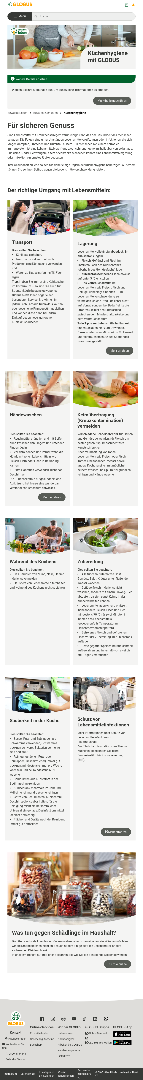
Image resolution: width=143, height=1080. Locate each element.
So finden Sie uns (15, 1059)
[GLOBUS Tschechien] (98, 1041)
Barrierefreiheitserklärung (84, 1074)
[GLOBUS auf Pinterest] (64, 1019)
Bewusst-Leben (17, 113)
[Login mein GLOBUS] (133, 5)
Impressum (10, 1073)
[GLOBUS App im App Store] (123, 1034)
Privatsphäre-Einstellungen (47, 1074)
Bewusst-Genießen (45, 113)
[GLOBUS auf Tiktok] (85, 1019)
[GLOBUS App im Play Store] (122, 1042)
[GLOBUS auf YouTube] (75, 1019)
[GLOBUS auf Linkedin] (96, 1019)
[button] (20, 16)
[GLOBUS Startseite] (20, 5)
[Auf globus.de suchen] (85, 16)
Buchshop (36, 1044)
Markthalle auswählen (112, 100)
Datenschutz (27, 1073)
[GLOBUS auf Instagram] (54, 1019)
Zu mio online (118, 964)
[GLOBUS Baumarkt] (97, 1034)
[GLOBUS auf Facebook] (43, 1019)
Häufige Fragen (17, 1038)
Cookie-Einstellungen (66, 1074)
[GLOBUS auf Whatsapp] (107, 1020)
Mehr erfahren (119, 350)
